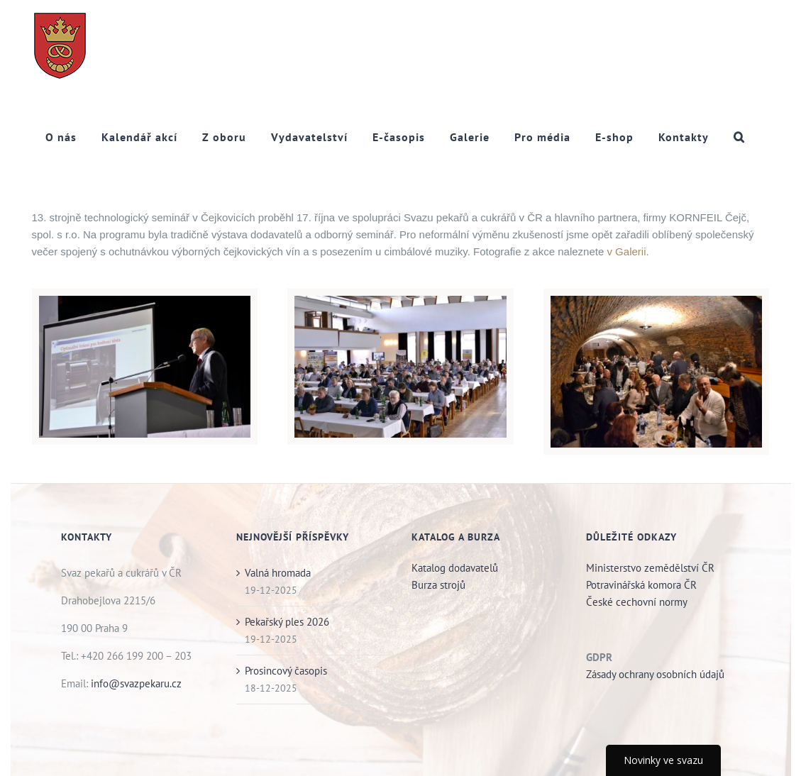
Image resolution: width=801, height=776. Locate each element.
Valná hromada (278, 573)
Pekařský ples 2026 (287, 621)
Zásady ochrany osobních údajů (655, 674)
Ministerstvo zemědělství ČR (650, 568)
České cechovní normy (636, 602)
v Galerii (626, 251)
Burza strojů (439, 585)
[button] (739, 136)
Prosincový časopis (286, 670)
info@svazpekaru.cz (136, 683)
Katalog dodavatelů (454, 568)
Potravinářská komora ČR (641, 585)
